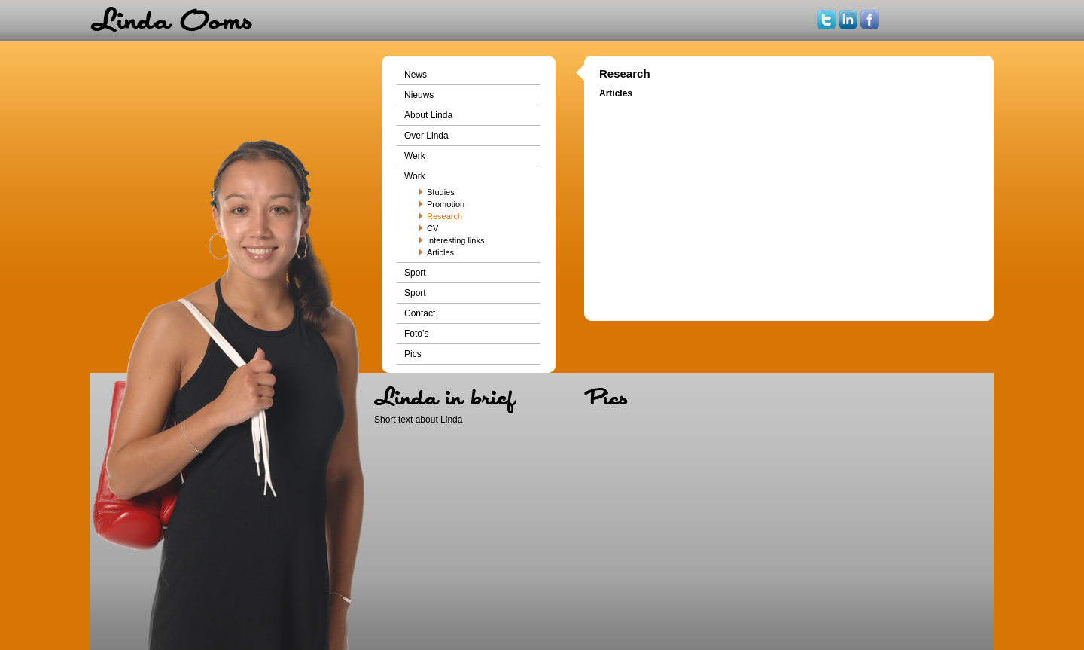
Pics (413, 354)
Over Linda (426, 135)
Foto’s (416, 333)
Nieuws (419, 95)
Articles (440, 252)
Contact (419, 313)
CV (432, 228)
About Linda (428, 115)
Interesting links (455, 240)
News (415, 74)
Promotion (445, 204)
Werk (414, 156)
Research (444, 216)
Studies (441, 192)
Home (171, 20)
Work (414, 176)
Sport (415, 272)
